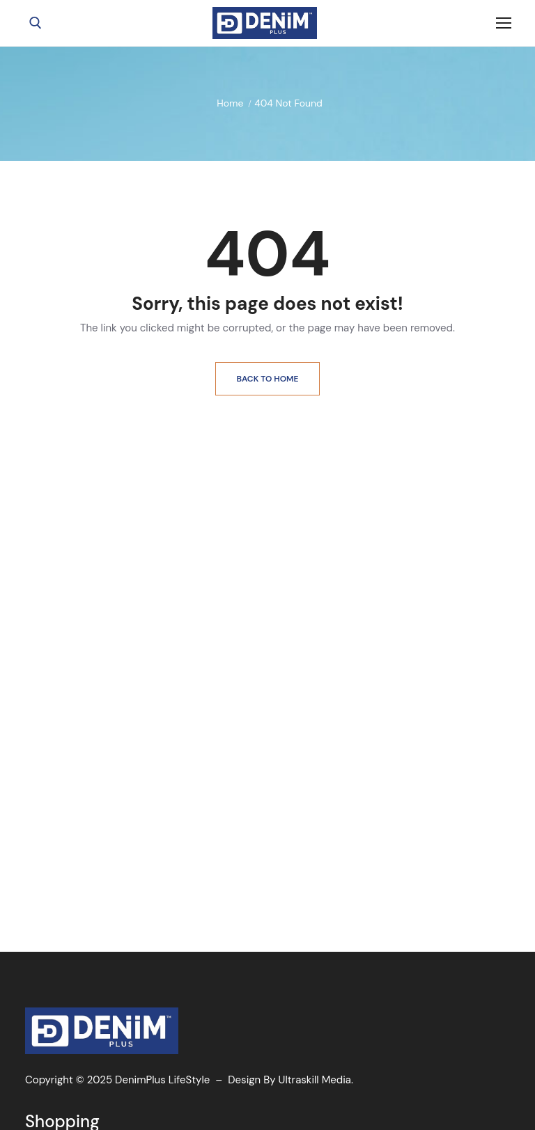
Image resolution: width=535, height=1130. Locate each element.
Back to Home (268, 378)
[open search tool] (35, 23)
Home (230, 103)
